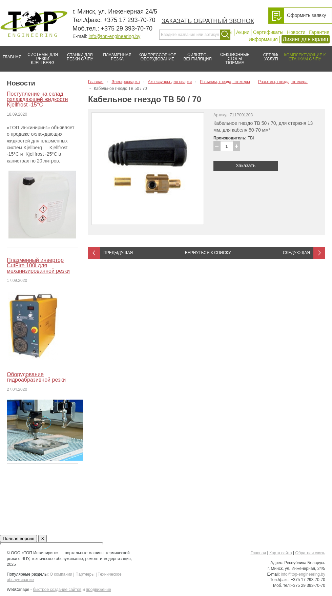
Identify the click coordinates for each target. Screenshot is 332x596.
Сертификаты (268, 32)
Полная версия (18, 538)
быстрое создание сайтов (57, 589)
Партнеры (85, 574)
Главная (10, 54)
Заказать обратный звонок (208, 21)
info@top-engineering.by (114, 36)
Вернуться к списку (208, 252)
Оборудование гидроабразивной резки (36, 377)
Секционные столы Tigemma (232, 55)
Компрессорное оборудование (156, 54)
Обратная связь (310, 553)
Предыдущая (118, 252)
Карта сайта (280, 553)
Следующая (296, 252)
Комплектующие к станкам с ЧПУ (302, 54)
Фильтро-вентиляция (195, 54)
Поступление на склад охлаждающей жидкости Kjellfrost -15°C (37, 99)
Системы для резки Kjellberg (41, 55)
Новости (296, 32)
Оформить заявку (306, 15)
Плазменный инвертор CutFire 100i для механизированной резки (38, 265)
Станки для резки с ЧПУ (77, 54)
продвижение (98, 589)
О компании (61, 574)
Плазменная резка (115, 54)
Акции (242, 32)
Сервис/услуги (272, 57)
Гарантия (319, 32)
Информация (263, 39)
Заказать (245, 165)
